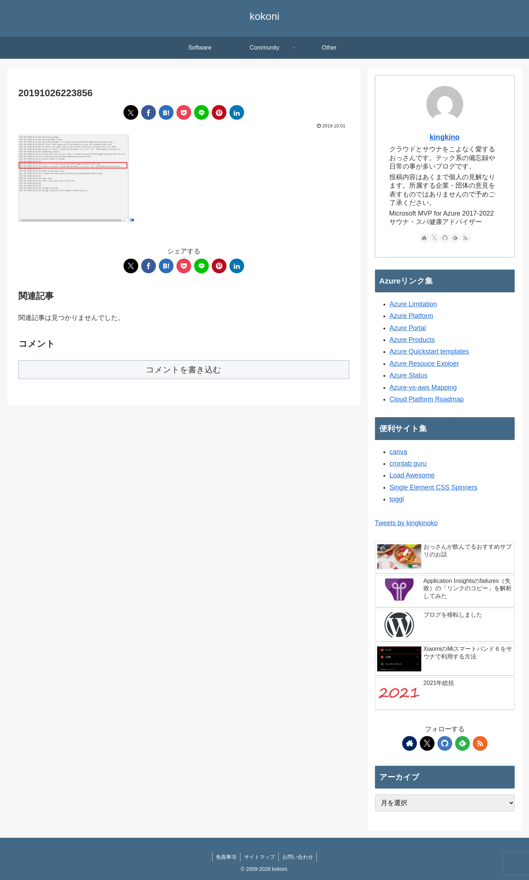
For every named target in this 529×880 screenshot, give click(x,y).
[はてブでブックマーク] (166, 112)
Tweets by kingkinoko (406, 523)
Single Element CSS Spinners (434, 487)
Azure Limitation (413, 304)
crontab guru (408, 463)
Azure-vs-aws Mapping (423, 387)
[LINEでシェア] (201, 112)
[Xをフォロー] (434, 238)
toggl (397, 499)
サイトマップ (259, 857)
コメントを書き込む (183, 369)
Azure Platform (411, 316)
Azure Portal (408, 328)
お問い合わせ (298, 857)
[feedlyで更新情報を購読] (455, 238)
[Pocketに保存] (183, 112)
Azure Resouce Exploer (424, 363)
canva (398, 451)
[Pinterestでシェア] (219, 112)
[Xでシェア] (131, 112)
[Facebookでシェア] (148, 112)
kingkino (445, 137)
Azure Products (412, 339)
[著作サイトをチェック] (424, 238)
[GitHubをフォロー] (444, 238)
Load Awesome (412, 475)
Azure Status (409, 375)
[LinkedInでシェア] (236, 112)
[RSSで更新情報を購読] (465, 238)
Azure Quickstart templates (429, 351)
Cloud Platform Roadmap (427, 399)
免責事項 (226, 857)
